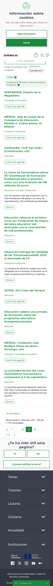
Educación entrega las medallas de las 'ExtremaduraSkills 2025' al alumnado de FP (26, 255)
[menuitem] (12, 563)
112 (9, 435)
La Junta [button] (14, 503)
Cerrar (26, 42)
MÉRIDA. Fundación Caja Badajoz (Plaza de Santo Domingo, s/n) (21, 346)
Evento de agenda (15, 106)
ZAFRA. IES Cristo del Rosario (24, 290)
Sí (15, 453)
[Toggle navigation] (22, 55)
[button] (36, 55)
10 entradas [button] (14, 414)
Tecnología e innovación (15, 100)
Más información (26, 33)
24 (23, 430)
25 (30, 430)
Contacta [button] (14, 517)
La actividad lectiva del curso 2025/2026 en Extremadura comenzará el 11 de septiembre (25, 374)
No (38, 453)
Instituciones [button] (17, 544)
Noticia (9, 207)
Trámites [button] (14, 490)
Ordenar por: (34, 66)
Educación (9, 156)
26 (36, 430)
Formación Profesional (14, 131)
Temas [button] (13, 477)
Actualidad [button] (16, 530)
